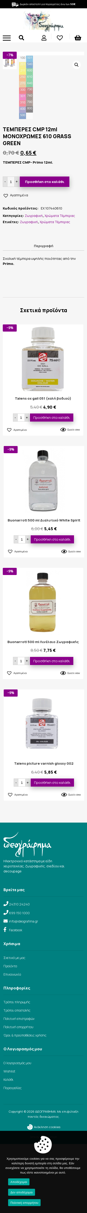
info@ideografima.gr (23, 990)
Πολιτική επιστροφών (19, 1087)
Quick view (73, 498)
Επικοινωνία (12, 1043)
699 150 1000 (19, 982)
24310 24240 (19, 973)
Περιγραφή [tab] (43, 314)
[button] (76, 65)
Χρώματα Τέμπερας (60, 284)
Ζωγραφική (34, 284)
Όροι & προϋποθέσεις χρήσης (24, 1104)
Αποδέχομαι (18, 1182)
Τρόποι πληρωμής (16, 1071)
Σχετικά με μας (14, 1026)
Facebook (15, 999)
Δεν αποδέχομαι (21, 1192)
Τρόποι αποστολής (16, 1079)
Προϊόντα (10, 1035)
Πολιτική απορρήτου (18, 1096)
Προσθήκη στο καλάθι (44, 250)
